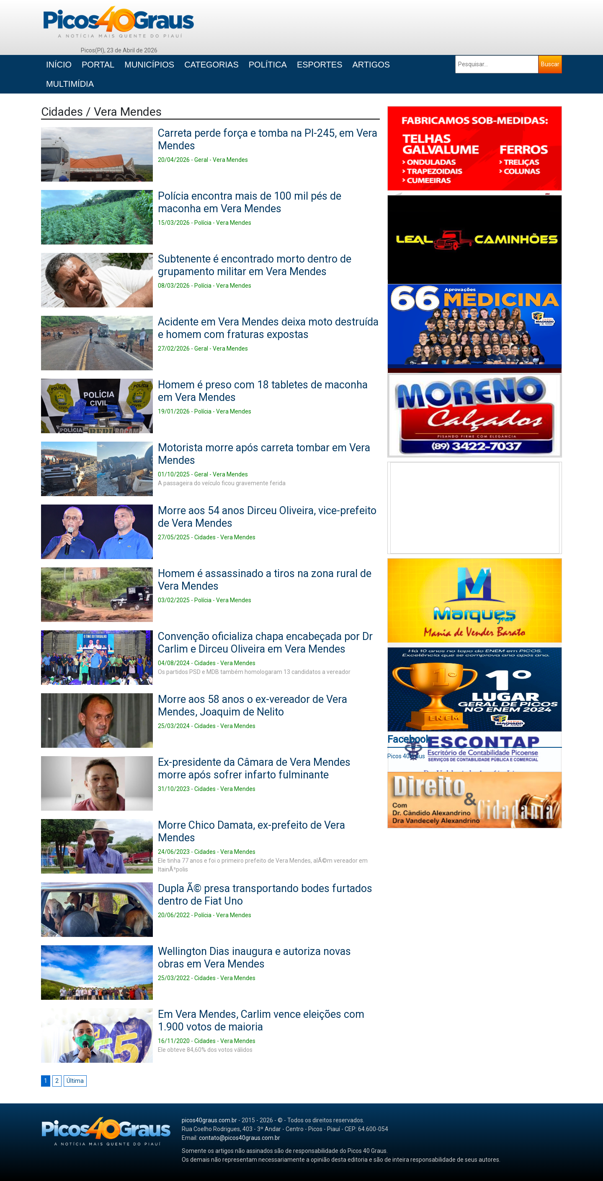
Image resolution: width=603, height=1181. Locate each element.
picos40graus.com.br (209, 1120)
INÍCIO (59, 64)
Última (75, 1080)
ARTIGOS (371, 64)
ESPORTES (320, 64)
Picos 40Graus (406, 756)
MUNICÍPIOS (149, 64)
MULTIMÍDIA (70, 83)
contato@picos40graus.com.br (239, 1137)
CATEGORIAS (211, 64)
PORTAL (98, 64)
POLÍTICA (268, 64)
